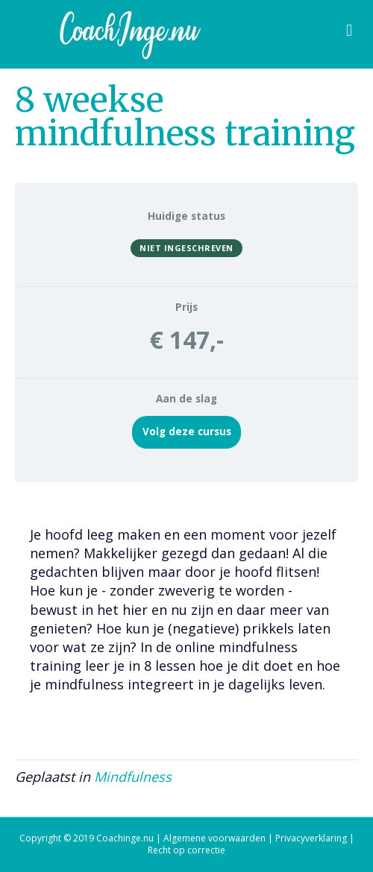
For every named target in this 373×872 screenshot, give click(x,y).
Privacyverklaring (311, 838)
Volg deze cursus (186, 431)
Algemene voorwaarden (214, 838)
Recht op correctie (186, 850)
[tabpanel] (186, 614)
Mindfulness (133, 777)
